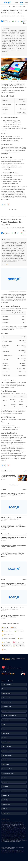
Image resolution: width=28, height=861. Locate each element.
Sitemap (10, 681)
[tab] (16, 2)
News (6, 6)
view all (24, 471)
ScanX (2, 6)
